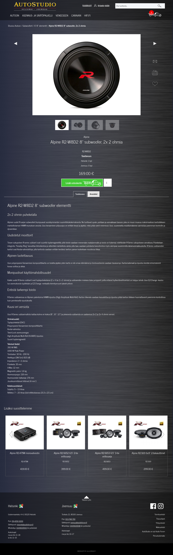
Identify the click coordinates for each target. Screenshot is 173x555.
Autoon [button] (14, 15)
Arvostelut (93, 194)
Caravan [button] (76, 15)
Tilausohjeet (160, 518)
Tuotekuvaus (80, 194)
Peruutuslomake (159, 535)
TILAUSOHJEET (87, 5)
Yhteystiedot (160, 522)
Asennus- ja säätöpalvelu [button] (37, 15)
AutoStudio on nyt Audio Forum (153, 531)
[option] (62, 125)
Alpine (86, 137)
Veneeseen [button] (62, 15)
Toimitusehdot (160, 514)
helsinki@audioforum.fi (25, 524)
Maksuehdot (160, 527)
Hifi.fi (87, 15)
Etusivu (11, 26)
